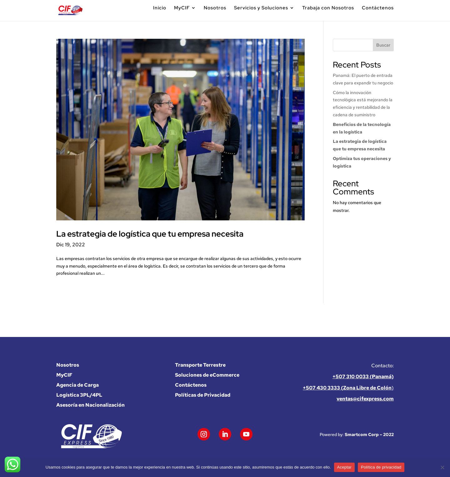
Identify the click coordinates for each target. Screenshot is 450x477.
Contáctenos (378, 8)
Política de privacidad (381, 467)
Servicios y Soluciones (261, 8)
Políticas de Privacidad (202, 395)
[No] (442, 467)
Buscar (383, 45)
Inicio (159, 8)
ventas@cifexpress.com (365, 398)
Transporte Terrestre (200, 365)
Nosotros (215, 8)
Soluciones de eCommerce (207, 375)
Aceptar (344, 467)
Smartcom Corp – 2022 (369, 434)
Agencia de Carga (77, 385)
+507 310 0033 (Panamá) (363, 376)
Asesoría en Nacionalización (90, 405)
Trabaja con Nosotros (328, 8)
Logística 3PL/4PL (79, 395)
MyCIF (182, 8)
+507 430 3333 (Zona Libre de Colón (347, 387)
